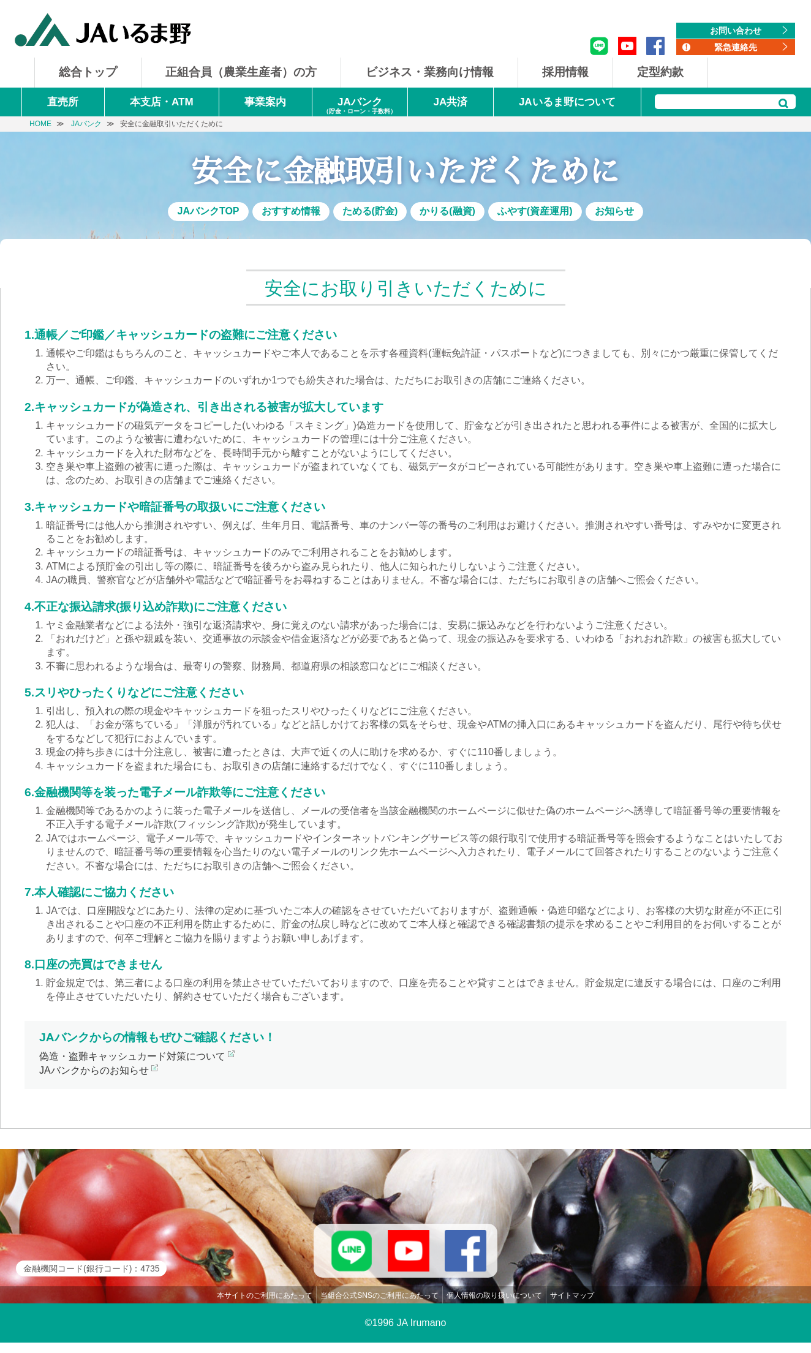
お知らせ (614, 211)
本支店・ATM (162, 102)
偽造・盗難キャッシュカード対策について (132, 1056)
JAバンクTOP (208, 211)
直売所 (62, 102)
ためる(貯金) (370, 211)
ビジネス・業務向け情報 (430, 72)
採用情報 (565, 72)
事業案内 (265, 102)
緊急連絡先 (735, 47)
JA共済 (450, 102)
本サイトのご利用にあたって (264, 1306)
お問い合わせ (735, 31)
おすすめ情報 (291, 211)
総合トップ (88, 72)
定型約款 (660, 72)
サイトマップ (572, 1306)
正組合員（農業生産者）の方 (241, 72)
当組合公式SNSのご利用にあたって (379, 1306)
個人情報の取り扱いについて (494, 1306)
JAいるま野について (567, 102)
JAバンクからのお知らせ (94, 1070)
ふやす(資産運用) (535, 211)
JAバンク (359, 106)
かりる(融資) (447, 211)
